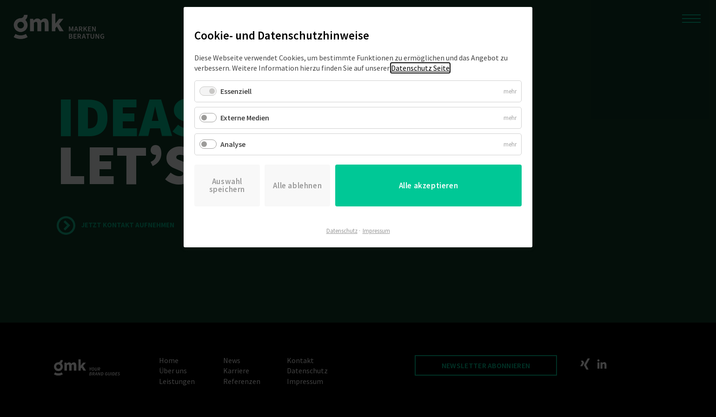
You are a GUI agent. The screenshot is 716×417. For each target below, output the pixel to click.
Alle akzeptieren (428, 185)
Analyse (232, 144)
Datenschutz (342, 231)
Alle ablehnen (297, 185)
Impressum (376, 231)
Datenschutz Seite (420, 68)
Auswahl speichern (227, 185)
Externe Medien (244, 117)
